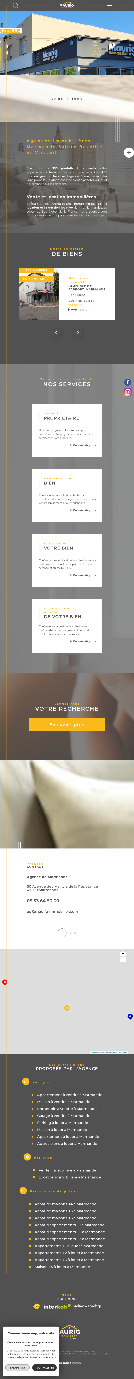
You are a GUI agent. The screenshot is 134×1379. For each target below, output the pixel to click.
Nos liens (82, 1354)
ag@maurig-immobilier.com (52, 911)
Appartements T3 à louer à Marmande (69, 1260)
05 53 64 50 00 (43, 900)
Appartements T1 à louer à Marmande (69, 1246)
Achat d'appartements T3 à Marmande (70, 1239)
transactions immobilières (73, 203)
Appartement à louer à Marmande (68, 1137)
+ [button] (123, 954)
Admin (73, 1354)
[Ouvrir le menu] (109, 5)
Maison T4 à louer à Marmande (62, 1267)
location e (34, 207)
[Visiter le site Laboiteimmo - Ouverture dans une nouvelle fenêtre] (67, 1368)
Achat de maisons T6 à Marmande (65, 1218)
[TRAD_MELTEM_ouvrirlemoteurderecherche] (16, 5)
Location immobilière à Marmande (70, 1177)
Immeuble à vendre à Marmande (67, 1109)
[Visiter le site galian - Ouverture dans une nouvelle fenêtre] (87, 1307)
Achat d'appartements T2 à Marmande (70, 1232)
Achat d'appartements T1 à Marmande (70, 1225)
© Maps (104, 1052)
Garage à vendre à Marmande (63, 1116)
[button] (77, 332)
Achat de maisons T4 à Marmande (65, 1204)
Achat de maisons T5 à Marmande (65, 1211)
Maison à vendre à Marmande (63, 1102)
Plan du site (45, 1354)
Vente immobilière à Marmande (67, 1170)
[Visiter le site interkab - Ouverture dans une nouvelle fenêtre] (57, 1306)
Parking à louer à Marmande (62, 1123)
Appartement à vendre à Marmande (69, 1095)
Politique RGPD (94, 1354)
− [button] (123, 959)
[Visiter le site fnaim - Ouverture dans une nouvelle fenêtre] (36, 1306)
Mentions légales (61, 1354)
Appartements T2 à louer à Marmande (69, 1253)
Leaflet (94, 1052)
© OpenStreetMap (119, 1052)
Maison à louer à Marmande (62, 1130)
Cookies (106, 1354)
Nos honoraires (31, 1354)
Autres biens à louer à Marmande (67, 1144)
